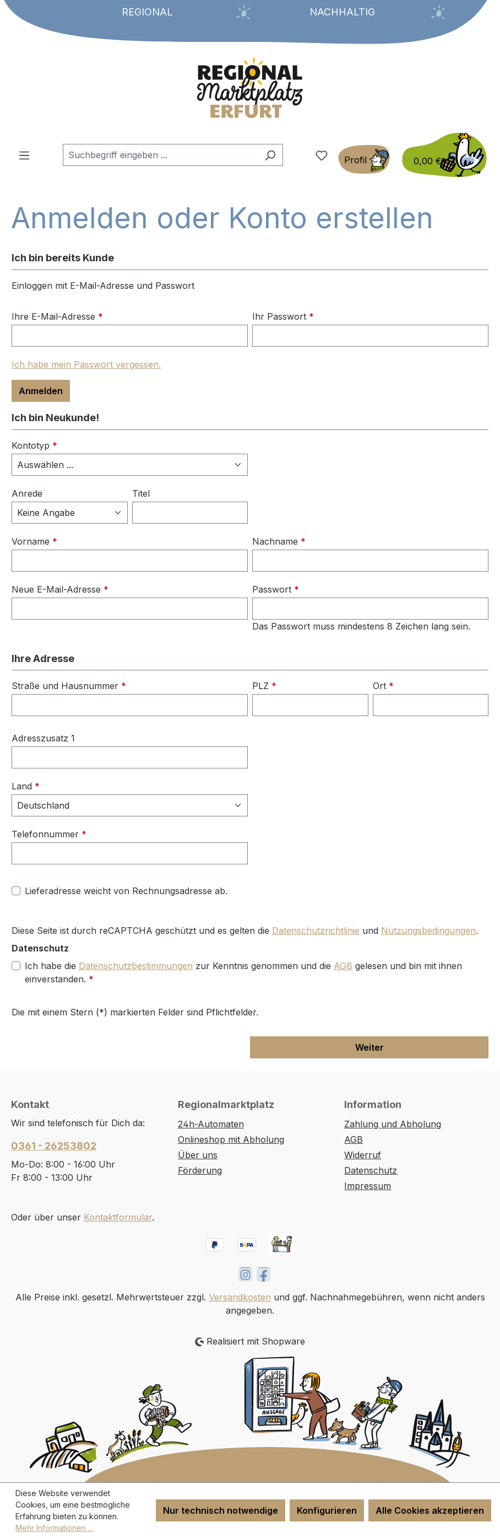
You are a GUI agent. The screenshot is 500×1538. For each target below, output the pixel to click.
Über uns (198, 1154)
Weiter (369, 1047)
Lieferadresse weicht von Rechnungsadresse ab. (126, 890)
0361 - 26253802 (53, 1146)
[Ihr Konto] (364, 159)
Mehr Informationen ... (54, 1527)
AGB (343, 965)
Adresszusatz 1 (43, 738)
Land (26, 786)
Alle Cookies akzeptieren (430, 1510)
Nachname (279, 541)
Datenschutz (370, 1170)
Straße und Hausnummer (69, 685)
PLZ (264, 685)
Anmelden (41, 390)
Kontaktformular (118, 1217)
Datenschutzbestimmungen (136, 965)
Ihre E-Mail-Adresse (57, 316)
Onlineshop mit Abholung (231, 1139)
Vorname (34, 541)
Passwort (275, 589)
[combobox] (160, 155)
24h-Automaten (211, 1124)
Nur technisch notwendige (220, 1510)
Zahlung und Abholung (392, 1124)
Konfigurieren (327, 1510)
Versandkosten (240, 1297)
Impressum (367, 1185)
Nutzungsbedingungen (428, 930)
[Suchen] (270, 155)
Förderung (200, 1170)
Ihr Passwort (283, 316)
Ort (383, 685)
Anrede (27, 493)
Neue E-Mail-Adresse (60, 589)
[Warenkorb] (441, 155)
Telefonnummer (49, 834)
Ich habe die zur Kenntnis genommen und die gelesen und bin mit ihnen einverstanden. (243, 972)
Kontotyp (34, 445)
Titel (141, 493)
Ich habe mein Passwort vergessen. (86, 364)
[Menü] (24, 155)
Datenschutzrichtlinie (316, 930)
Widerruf (362, 1154)
